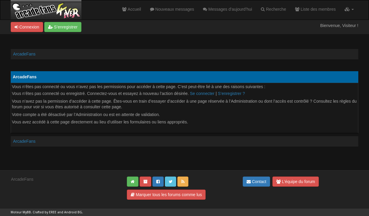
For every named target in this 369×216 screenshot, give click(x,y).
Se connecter (202, 93)
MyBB (27, 212)
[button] (349, 9)
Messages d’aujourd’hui (227, 9)
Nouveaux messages (172, 9)
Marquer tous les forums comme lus (166, 194)
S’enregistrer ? (231, 93)
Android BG (73, 212)
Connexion (27, 27)
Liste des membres (315, 9)
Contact (256, 181)
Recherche (273, 9)
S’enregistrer (63, 27)
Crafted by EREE (44, 212)
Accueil (131, 9)
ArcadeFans (24, 54)
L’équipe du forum (295, 181)
